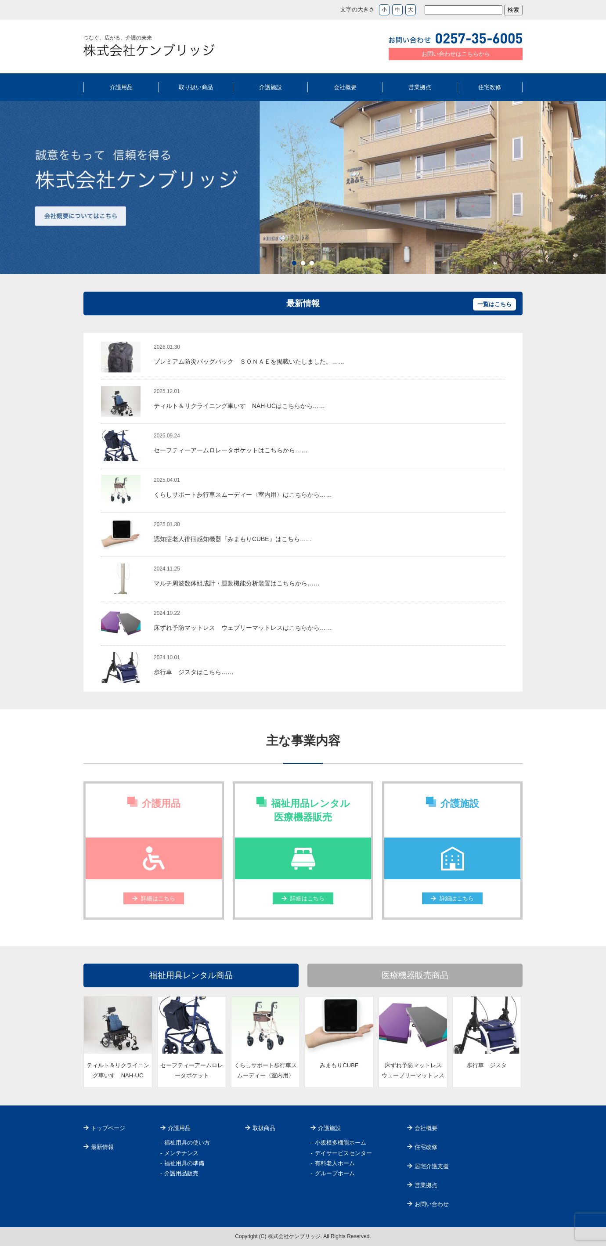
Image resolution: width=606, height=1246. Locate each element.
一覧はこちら (494, 304)
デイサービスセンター (343, 1153)
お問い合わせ (432, 1204)
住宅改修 (489, 87)
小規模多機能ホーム (340, 1142)
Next (595, 188)
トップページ (108, 1128)
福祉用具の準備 (184, 1163)
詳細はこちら (158, 898)
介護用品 (121, 87)
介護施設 (270, 87)
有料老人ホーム (335, 1163)
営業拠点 (419, 87)
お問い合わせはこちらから (456, 54)
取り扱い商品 (196, 87)
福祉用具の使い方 (187, 1142)
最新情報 (102, 1147)
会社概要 (345, 87)
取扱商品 (263, 1128)
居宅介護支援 (432, 1166)
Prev (11, 188)
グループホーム (335, 1173)
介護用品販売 (181, 1173)
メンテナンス (181, 1153)
